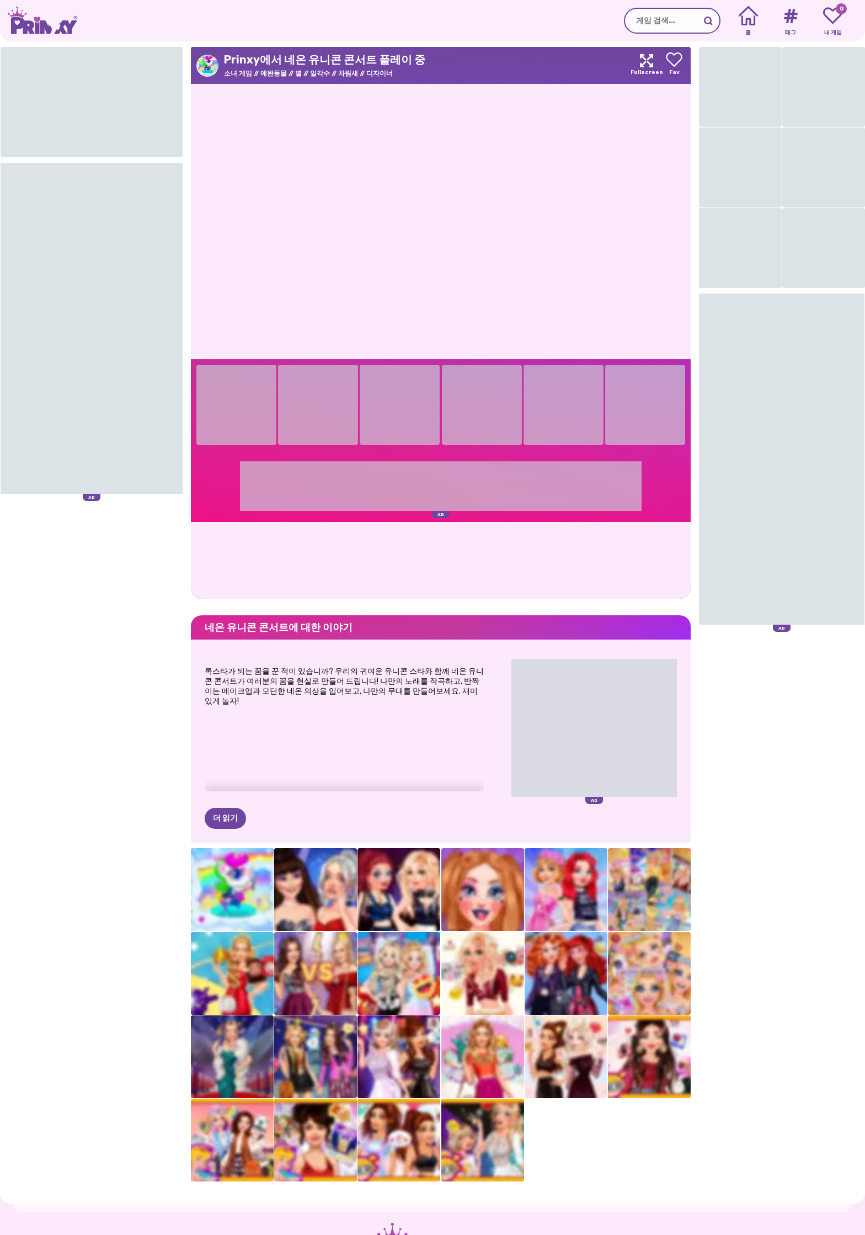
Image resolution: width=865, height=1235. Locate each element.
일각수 (320, 73)
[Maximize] (646, 65)
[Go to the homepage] (38, 20)
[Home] (748, 21)
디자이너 (379, 73)
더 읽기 (225, 818)
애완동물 (273, 73)
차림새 (348, 73)
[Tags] (790, 21)
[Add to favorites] (674, 65)
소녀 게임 (238, 73)
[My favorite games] (833, 21)
